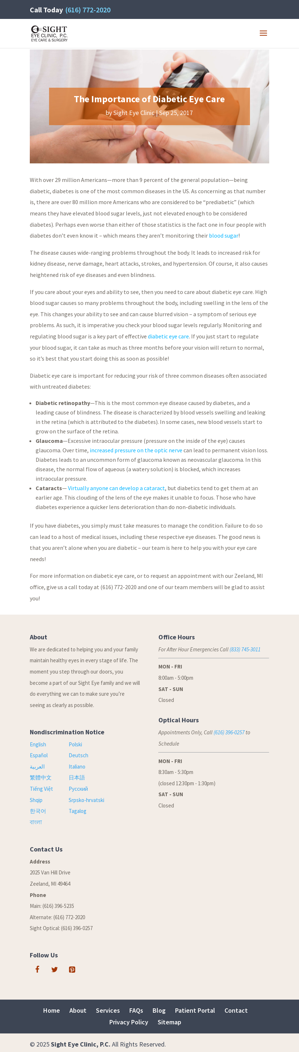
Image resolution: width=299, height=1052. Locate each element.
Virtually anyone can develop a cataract (116, 488)
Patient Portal (195, 1010)
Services (108, 1010)
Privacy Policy (128, 1022)
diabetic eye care (168, 336)
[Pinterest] (72, 969)
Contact (236, 1010)
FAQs (136, 1010)
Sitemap (169, 1022)
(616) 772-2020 (87, 9)
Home (51, 1010)
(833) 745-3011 (245, 649)
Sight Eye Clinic (133, 112)
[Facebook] (37, 969)
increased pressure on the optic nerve (136, 450)
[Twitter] (54, 969)
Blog (159, 1010)
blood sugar (223, 235)
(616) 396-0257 (229, 732)
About (77, 1010)
